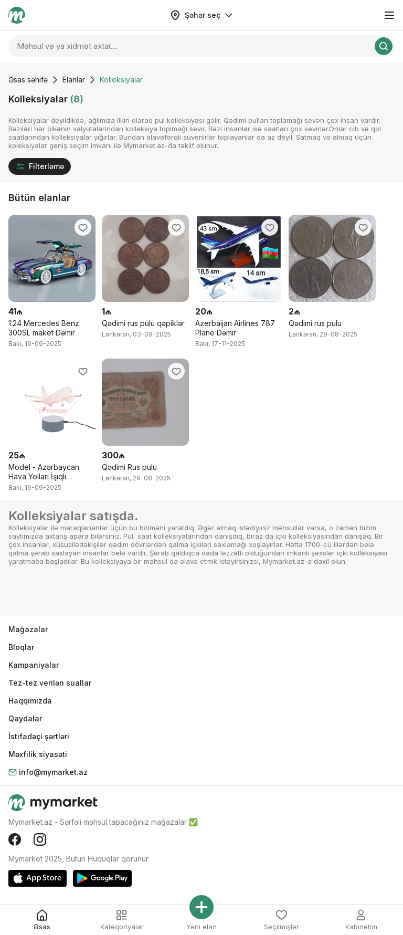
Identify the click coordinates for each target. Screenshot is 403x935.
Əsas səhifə (28, 79)
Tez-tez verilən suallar (49, 682)
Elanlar (73, 79)
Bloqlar (21, 647)
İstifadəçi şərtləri (38, 736)
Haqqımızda (30, 700)
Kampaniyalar (33, 664)
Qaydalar (25, 718)
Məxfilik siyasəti (37, 754)
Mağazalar (28, 629)
